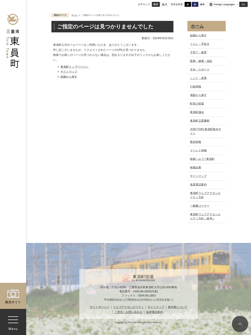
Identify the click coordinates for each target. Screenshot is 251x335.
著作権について (177, 307)
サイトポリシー (99, 307)
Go (243, 4)
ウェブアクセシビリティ (128, 307)
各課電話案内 (154, 312)
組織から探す (68, 76)
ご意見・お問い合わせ (128, 312)
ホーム (74, 15)
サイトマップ (68, 71)
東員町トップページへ (74, 66)
